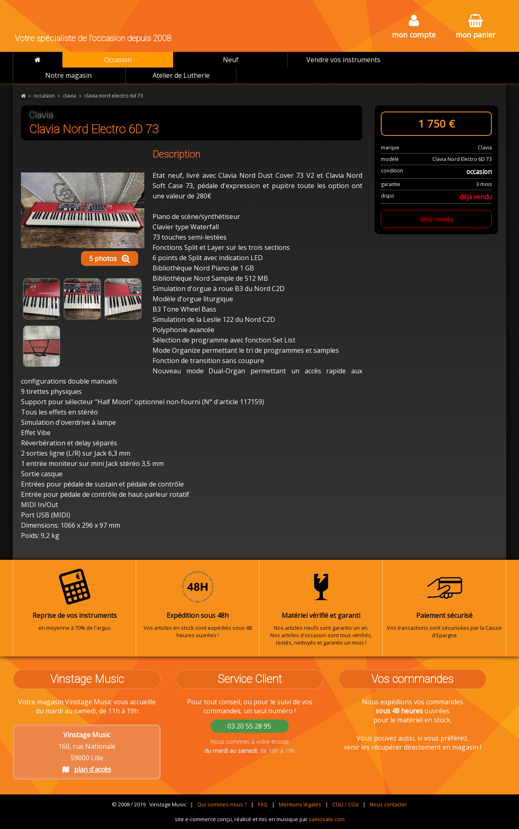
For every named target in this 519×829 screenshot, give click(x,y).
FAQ (263, 804)
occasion (44, 95)
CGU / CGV (345, 804)
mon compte (414, 27)
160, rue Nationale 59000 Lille (87, 752)
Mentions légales (300, 804)
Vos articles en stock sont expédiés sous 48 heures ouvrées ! (197, 603)
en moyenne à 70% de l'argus (74, 599)
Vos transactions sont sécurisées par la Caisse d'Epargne (444, 603)
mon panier (475, 27)
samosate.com (327, 819)
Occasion (118, 59)
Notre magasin (68, 75)
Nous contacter (388, 804)
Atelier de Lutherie (181, 75)
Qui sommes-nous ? (222, 804)
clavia (69, 95)
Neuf (231, 59)
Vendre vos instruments (343, 59)
